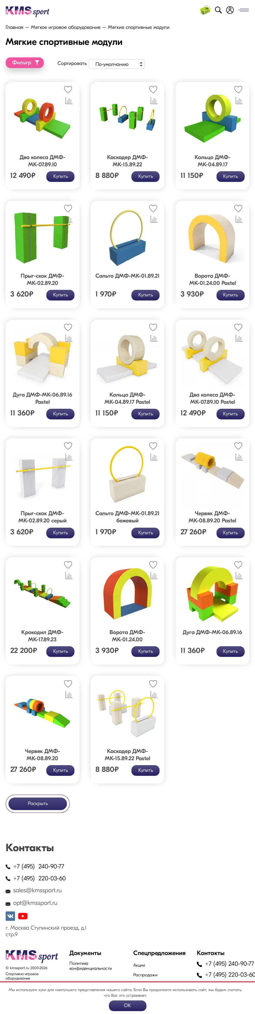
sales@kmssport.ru (37, 891)
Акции (139, 965)
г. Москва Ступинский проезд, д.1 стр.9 (46, 931)
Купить (60, 176)
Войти (230, 10)
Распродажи (145, 975)
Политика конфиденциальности (90, 966)
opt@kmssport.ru (35, 903)
